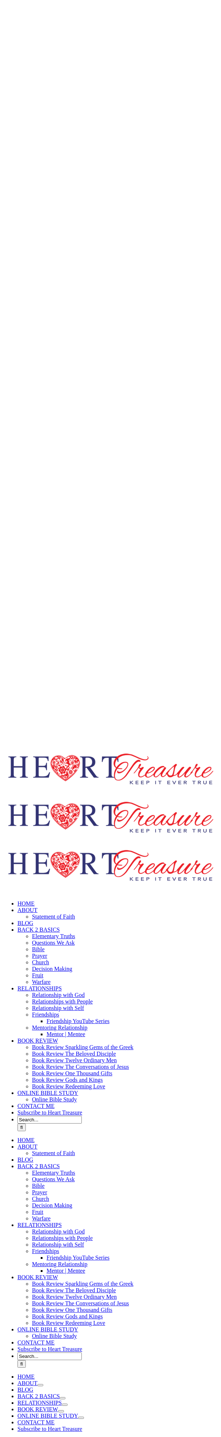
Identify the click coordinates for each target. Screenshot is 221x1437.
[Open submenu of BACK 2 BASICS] (62, 1398)
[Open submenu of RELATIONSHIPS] (65, 1405)
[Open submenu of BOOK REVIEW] (61, 1411)
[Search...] (49, 1120)
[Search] (21, 1127)
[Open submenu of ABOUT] (40, 1385)
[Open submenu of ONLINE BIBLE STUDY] (81, 1418)
